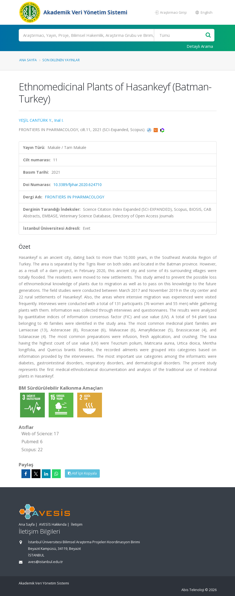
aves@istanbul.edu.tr (45, 561)
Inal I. (58, 120)
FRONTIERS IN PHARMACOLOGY (74, 196)
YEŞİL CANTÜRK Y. (35, 120)
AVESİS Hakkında (53, 524)
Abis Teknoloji (192, 589)
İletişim (76, 524)
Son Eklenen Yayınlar (61, 60)
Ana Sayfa (28, 60)
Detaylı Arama (200, 46)
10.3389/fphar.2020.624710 (77, 184)
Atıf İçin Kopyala (82, 473)
